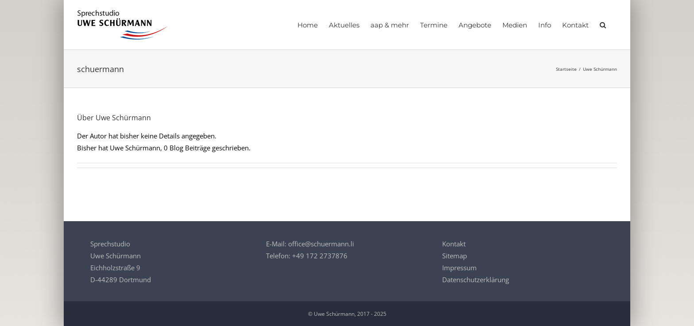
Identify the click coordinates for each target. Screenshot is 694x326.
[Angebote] (475, 25)
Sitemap (454, 255)
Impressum (459, 267)
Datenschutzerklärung (475, 279)
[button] (603, 25)
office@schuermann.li (321, 243)
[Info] (544, 25)
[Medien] (514, 25)
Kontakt (454, 243)
